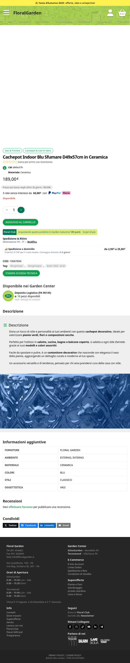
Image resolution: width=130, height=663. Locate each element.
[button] (6, 12)
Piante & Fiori (24, 21)
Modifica (32, 241)
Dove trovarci (14, 615)
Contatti (11, 612)
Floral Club (12, 628)
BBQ (10, 21)
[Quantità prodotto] (14, 210)
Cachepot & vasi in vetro (38, 150)
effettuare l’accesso (21, 507)
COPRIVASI (17, 266)
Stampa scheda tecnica (21, 273)
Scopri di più (89, 232)
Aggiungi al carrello (20, 222)
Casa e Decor (75, 594)
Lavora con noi (15, 625)
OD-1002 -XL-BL (56, 266)
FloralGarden (27, 13)
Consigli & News (104, 21)
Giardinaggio (75, 587)
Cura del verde (43, 21)
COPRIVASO (35, 266)
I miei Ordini (74, 567)
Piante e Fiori (75, 584)
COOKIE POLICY (73, 655)
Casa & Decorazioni (64, 21)
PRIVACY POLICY (56, 655)
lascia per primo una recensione (35, 161)
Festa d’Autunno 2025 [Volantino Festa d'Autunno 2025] (51, 3)
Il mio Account (76, 564)
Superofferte (14, 619)
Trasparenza (13, 635)
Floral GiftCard (15, 632)
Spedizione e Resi (77, 570)
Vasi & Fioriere (84, 21)
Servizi (10, 622)
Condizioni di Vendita (79, 574)
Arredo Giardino (77, 591)
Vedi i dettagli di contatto (27, 299)
